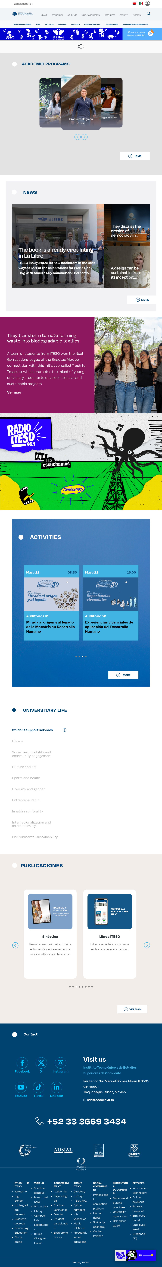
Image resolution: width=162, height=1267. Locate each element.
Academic (60, 1191)
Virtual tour (41, 1206)
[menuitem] (44, 15)
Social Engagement (92, 24)
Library (38, 1211)
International (112, 24)
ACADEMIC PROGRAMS (22, 24)
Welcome (21, 1191)
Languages (60, 1210)
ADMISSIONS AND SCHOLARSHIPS (135, 24)
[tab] (41, 730)
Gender (58, 1214)
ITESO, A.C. (80, 1200)
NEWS (38, 24)
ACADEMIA (75, 24)
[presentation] (15, 945)
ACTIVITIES (49, 24)
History (78, 1196)
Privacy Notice (81, 1262)
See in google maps (98, 1100)
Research (62, 24)
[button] (76, 656)
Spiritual (59, 1205)
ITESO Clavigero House (40, 1238)
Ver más (14, 392)
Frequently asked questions (80, 1237)
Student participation (61, 1223)
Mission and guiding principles (120, 1202)
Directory (79, 1191)
